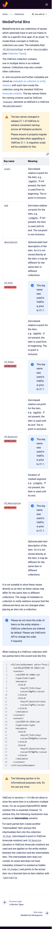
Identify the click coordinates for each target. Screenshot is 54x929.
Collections (19, 14)
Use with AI (39, 14)
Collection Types (16, 53)
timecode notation (12, 93)
